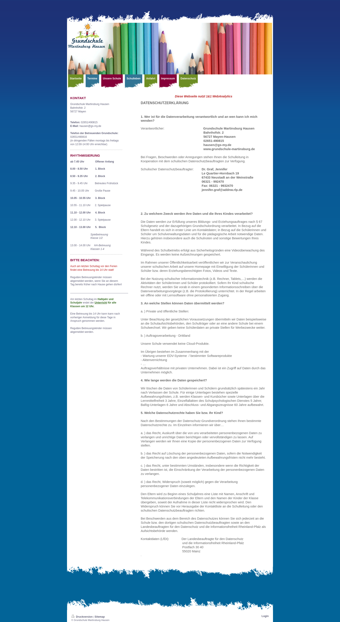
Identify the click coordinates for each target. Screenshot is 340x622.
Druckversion (82, 616)
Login (265, 616)
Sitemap (100, 616)
